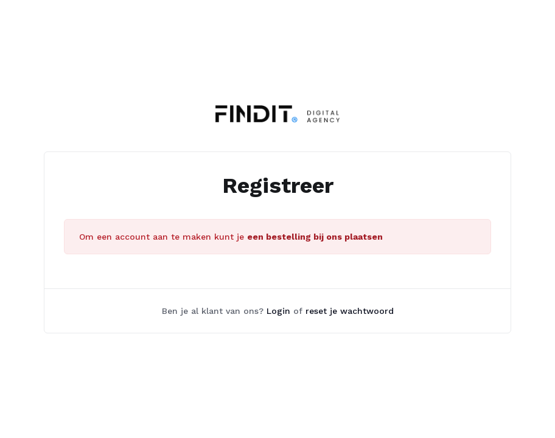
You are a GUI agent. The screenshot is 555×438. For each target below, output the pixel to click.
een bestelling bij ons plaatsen (315, 237)
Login (278, 311)
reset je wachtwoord (349, 311)
